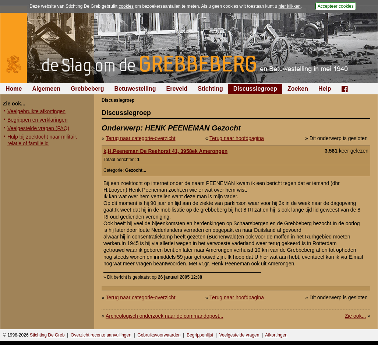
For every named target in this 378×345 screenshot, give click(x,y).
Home (14, 89)
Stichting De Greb (47, 335)
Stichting (210, 89)
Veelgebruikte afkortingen (36, 111)
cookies (126, 6)
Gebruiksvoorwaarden (158, 335)
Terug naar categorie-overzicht (140, 138)
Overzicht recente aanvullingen (101, 335)
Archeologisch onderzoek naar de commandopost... (164, 316)
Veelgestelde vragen (239, 335)
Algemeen (46, 89)
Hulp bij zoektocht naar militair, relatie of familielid (42, 140)
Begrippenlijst (200, 335)
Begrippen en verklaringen (37, 120)
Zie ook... (355, 316)
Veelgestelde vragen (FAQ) (38, 128)
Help (324, 89)
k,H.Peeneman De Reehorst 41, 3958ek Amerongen (165, 151)
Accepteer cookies (336, 6)
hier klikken (290, 6)
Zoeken (297, 89)
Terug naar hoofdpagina (236, 138)
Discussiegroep (255, 89)
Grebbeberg (87, 89)
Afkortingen (276, 335)
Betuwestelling (135, 89)
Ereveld (177, 89)
